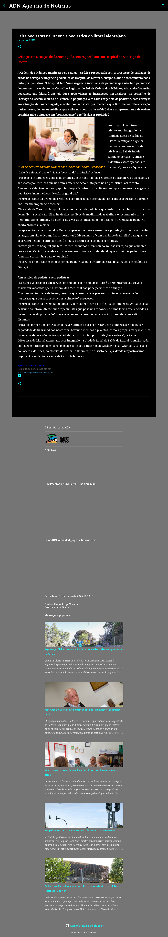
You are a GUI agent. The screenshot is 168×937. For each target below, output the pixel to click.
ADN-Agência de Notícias (40, 6)
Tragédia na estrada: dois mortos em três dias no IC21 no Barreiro (80, 830)
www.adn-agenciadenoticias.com (35, 372)
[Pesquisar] (75, 6)
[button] (19, 47)
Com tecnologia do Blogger (84, 925)
